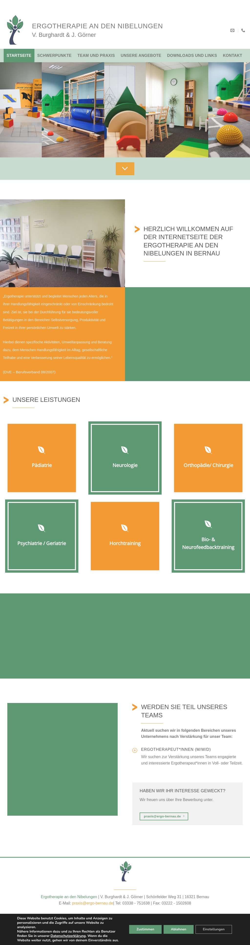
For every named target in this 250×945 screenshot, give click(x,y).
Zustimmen (144, 927)
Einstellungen (213, 927)
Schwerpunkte (54, 55)
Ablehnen (178, 927)
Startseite (19, 55)
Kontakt (232, 55)
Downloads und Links (192, 55)
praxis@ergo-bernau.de (92, 903)
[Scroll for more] (125, 168)
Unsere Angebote (141, 55)
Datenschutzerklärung (70, 932)
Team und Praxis (96, 55)
